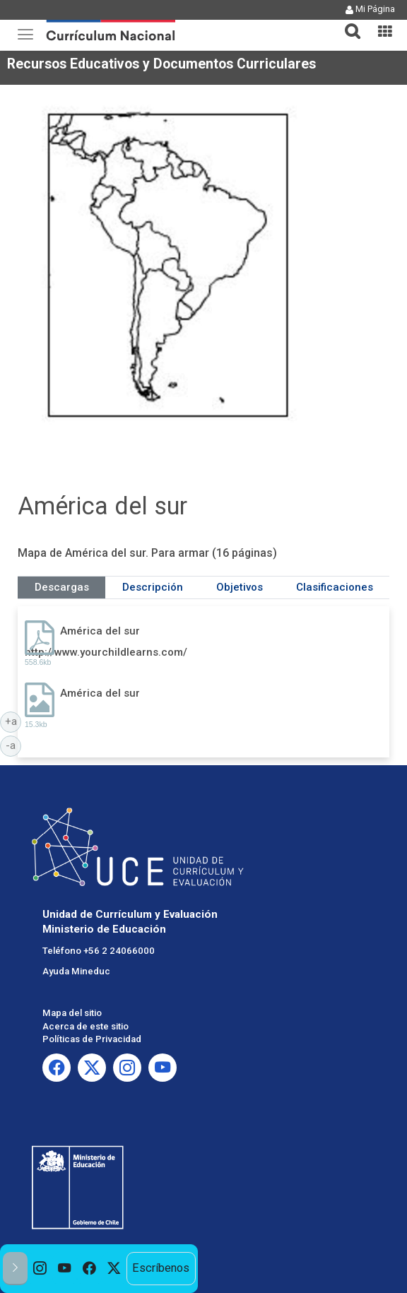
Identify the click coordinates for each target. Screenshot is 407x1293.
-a (13, 745)
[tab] (347, 23)
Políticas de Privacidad (91, 1039)
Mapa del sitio (72, 1013)
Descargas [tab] (62, 587)
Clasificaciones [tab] (334, 587)
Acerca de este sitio (85, 1026)
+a (13, 721)
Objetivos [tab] (239, 587)
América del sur (100, 631)
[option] (40, 1268)
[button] (347, 23)
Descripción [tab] (152, 587)
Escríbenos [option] (160, 1268)
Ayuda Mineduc (76, 971)
